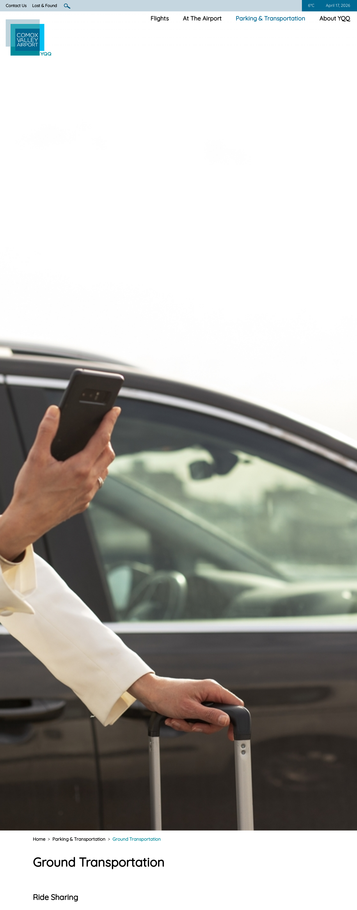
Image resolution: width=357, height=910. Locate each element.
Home (39, 839)
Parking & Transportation (270, 18)
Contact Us (16, 5)
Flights (159, 18)
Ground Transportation (136, 839)
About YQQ (334, 18)
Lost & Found (44, 5)
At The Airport (202, 18)
